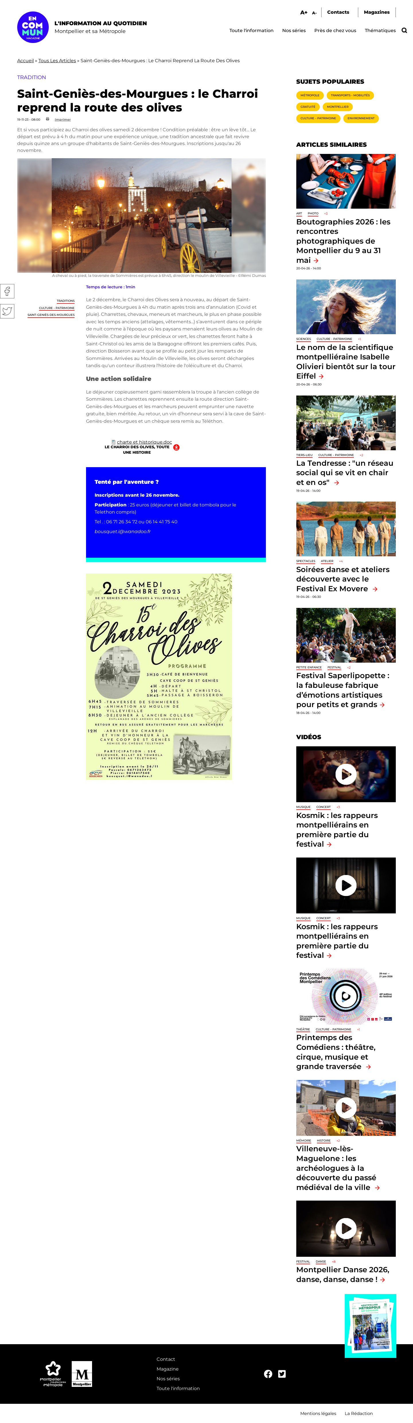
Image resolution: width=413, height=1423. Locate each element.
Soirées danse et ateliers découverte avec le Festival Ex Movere (342, 579)
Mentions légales (318, 1413)
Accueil (25, 60)
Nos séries (294, 30)
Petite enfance (309, 667)
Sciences (303, 338)
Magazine (168, 1369)
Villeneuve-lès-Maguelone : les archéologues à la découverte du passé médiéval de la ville (336, 1167)
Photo (313, 213)
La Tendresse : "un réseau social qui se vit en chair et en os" (344, 473)
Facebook (7, 291)
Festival (334, 667)
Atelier (327, 561)
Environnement (361, 118)
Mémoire (303, 1140)
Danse (321, 1261)
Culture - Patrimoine (57, 308)
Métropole (310, 95)
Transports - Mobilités (350, 95)
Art (299, 213)
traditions (66, 300)
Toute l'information (251, 30)
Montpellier (337, 106)
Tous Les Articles (57, 60)
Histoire (324, 1140)
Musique (303, 807)
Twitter (7, 311)
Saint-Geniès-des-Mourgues (51, 314)
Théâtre (303, 1029)
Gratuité (308, 106)
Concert (323, 807)
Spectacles (305, 561)
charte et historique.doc (144, 442)
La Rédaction (359, 1413)
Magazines (377, 12)
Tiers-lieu (304, 455)
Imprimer (63, 120)
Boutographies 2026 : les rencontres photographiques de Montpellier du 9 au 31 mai (343, 241)
